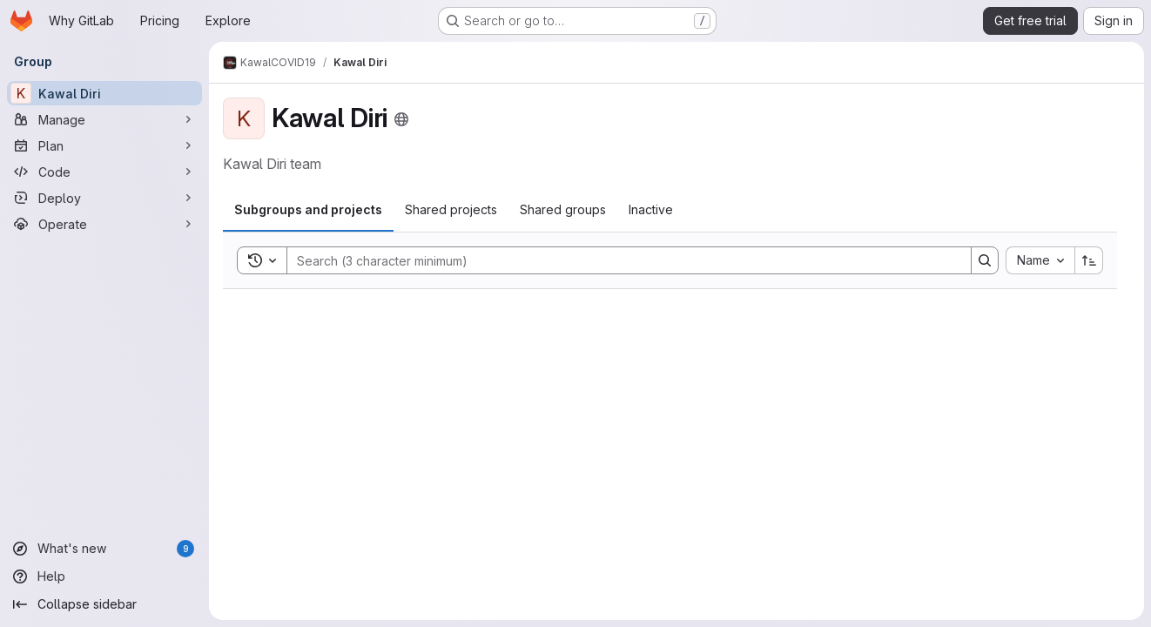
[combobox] (1040, 260)
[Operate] (104, 224)
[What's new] (104, 548)
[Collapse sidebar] (104, 604)
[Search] (620, 260)
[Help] (104, 576)
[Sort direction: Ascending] (1089, 260)
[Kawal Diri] (104, 93)
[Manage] (104, 119)
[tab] (308, 210)
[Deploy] (104, 197)
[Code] (104, 171)
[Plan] (104, 145)
